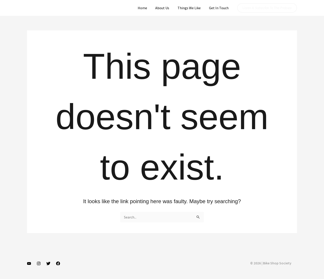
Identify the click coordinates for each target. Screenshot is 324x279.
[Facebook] (58, 263)
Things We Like (190, 8)
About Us (165, 8)
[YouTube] (29, 263)
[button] (267, 8)
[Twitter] (48, 263)
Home (146, 8)
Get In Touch (219, 8)
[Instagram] (39, 263)
